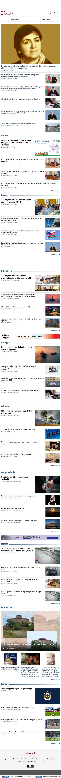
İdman (4, 684)
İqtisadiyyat (7, 271)
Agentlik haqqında (9, 759)
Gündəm (5, 406)
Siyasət (4, 195)
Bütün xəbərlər (54, 190)
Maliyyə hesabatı (21, 759)
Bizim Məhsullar (40, 759)
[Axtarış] (50, 13)
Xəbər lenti (46, 19)
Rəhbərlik (31, 759)
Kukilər (42, 762)
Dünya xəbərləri (8, 472)
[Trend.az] (7, 13)
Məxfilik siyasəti (32, 762)
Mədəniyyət (7, 607)
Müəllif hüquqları (52, 759)
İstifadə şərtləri (21, 762)
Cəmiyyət (5, 342)
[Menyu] (58, 13)
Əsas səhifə (15, 19)
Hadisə (4, 544)
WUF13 (4, 135)
